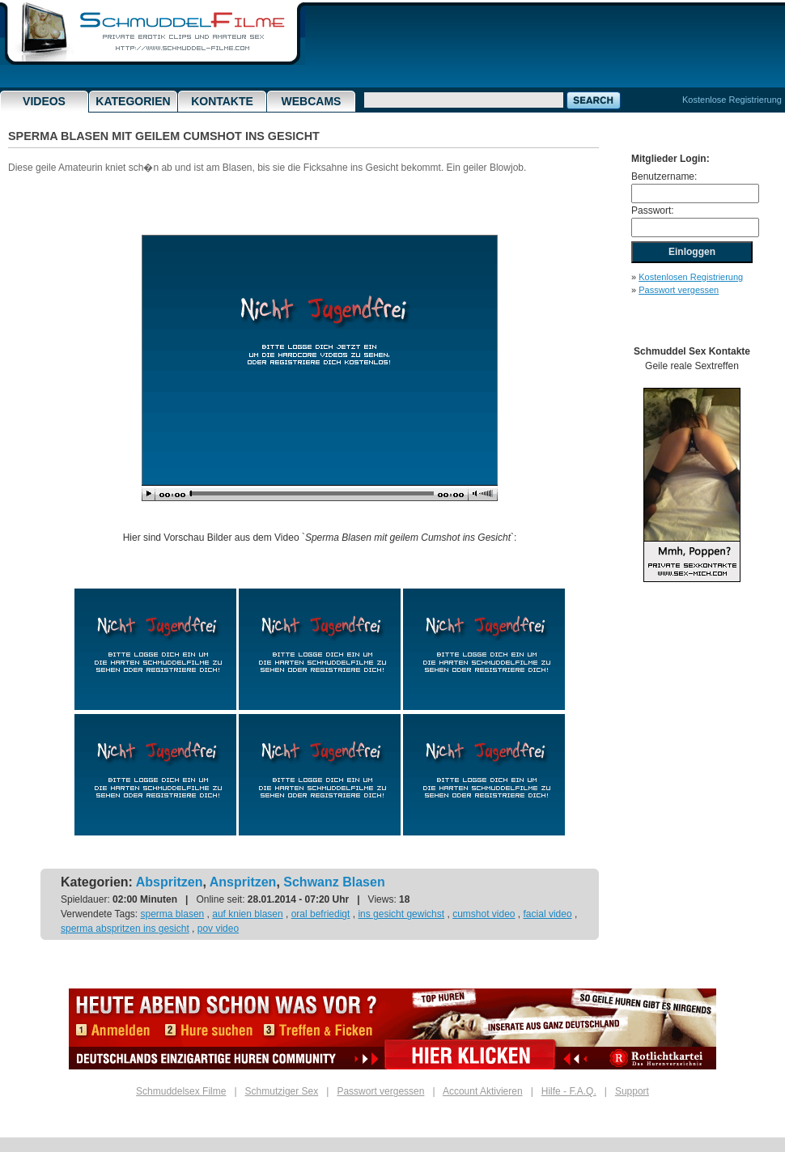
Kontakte (222, 101)
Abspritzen (169, 882)
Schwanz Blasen (333, 882)
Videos (44, 101)
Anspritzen (243, 882)
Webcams (312, 101)
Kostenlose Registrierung (732, 99)
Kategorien (132, 101)
